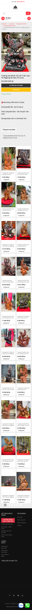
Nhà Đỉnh (23, 603)
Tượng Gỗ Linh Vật (21, 24)
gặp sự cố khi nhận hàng (6, 535)
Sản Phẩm (13, 603)
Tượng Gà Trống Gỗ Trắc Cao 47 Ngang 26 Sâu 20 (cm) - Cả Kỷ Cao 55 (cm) (8, 353)
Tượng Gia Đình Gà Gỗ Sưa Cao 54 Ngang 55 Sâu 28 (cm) (8, 209)
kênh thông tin (21, 522)
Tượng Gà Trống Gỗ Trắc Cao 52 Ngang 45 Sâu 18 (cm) (8, 496)
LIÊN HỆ (19, 525)
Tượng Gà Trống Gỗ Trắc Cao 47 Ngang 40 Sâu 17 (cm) (8, 245)
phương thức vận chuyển (6, 531)
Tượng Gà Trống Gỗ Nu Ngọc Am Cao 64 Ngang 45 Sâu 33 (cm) (23, 496)
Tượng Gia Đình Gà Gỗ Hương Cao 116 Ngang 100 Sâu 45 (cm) (23, 353)
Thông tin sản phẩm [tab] (9, 129)
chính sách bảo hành (4, 547)
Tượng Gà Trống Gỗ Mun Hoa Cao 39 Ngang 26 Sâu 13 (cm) (23, 460)
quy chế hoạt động (5, 555)
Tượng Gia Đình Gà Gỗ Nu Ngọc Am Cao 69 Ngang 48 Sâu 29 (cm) (23, 424)
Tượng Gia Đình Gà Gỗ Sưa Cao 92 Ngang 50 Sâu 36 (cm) (23, 245)
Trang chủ (4, 24)
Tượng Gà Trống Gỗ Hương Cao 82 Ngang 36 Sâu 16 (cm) (8, 173)
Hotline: (18, 1)
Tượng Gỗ (11, 24)
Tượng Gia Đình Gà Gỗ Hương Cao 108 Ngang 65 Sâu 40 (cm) (23, 281)
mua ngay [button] (16, 89)
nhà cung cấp (21, 520)
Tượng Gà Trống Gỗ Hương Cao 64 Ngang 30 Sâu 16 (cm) (23, 388)
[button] (2, 52)
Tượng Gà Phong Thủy (9, 25)
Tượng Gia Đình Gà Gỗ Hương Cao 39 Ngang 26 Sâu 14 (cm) (8, 460)
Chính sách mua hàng (4, 551)
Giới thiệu (20, 517)
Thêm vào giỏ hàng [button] (16, 85)
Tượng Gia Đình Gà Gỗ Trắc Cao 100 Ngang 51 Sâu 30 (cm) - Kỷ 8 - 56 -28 (23, 173)
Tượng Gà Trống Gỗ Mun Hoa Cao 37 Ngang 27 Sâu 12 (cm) (23, 317)
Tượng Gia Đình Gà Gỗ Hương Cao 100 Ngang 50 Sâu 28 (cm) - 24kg (8, 317)
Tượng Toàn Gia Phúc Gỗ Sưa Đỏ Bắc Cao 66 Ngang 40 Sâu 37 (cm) (8, 281)
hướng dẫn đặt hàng (7, 524)
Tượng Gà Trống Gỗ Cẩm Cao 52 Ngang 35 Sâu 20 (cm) (8, 424)
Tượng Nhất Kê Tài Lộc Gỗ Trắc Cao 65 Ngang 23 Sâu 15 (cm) (8, 388)
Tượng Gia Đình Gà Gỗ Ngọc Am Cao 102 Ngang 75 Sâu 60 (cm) (23, 209)
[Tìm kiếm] (28, 13)
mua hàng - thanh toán (6, 527)
